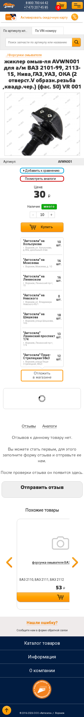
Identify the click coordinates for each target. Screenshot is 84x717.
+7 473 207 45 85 (36, 7)
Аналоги (49, 426)
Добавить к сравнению (41, 170)
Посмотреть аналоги (40, 178)
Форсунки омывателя (24, 55)
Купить (47, 227)
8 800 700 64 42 (37, 3)
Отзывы (29, 426)
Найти (76, 42)
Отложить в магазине (42, 375)
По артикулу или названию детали (17, 31)
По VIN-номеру (45, 31)
